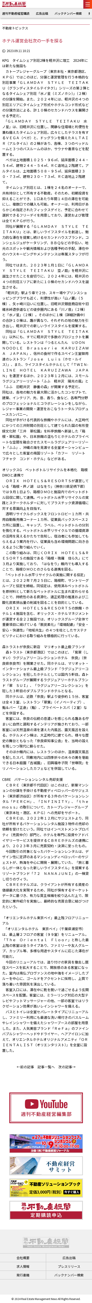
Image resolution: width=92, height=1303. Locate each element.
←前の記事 (25, 1066)
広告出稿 (42, 13)
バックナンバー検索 (68, 13)
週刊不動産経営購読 (15, 13)
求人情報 (22, 1266)
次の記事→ (67, 1066)
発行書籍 (22, 1275)
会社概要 (22, 1257)
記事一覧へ (46, 1066)
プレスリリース (69, 1266)
